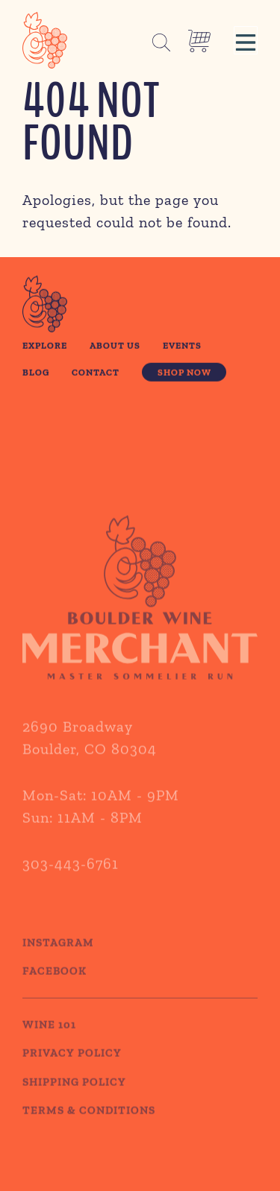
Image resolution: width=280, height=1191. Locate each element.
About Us (115, 346)
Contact (95, 373)
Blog (35, 373)
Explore (44, 346)
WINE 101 (49, 1037)
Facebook (54, 984)
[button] (246, 40)
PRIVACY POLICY (72, 1066)
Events (182, 346)
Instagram (58, 955)
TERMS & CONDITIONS (88, 1124)
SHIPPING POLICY (74, 1095)
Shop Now (184, 373)
